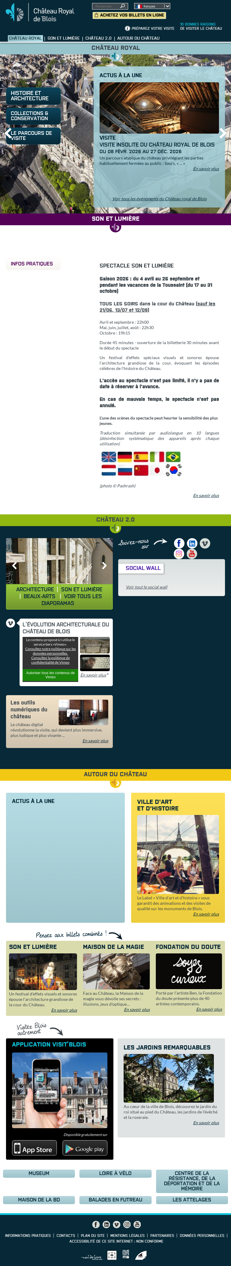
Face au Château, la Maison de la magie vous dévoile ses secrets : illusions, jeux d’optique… (113, 999)
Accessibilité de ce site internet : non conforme (116, 1241)
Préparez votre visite (153, 29)
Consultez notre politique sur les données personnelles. (50, 651)
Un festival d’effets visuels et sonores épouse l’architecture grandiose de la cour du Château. (43, 999)
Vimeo (205, 543)
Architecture (35, 589)
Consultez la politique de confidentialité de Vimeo (50, 660)
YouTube (192, 554)
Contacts (66, 1236)
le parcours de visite (31, 136)
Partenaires (162, 1236)
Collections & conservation (29, 116)
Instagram (179, 554)
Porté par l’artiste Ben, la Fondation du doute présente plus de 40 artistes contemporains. (189, 998)
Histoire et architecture (29, 96)
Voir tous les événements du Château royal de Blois (159, 198)
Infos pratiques (32, 264)
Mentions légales (127, 1236)
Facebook (179, 543)
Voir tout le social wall (146, 586)
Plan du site (93, 1236)
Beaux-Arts (40, 596)
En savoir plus (206, 168)
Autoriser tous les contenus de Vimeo (50, 675)
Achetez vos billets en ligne (132, 15)
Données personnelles (202, 1236)
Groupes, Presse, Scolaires (199, 9)
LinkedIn (192, 543)
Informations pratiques (28, 1236)
